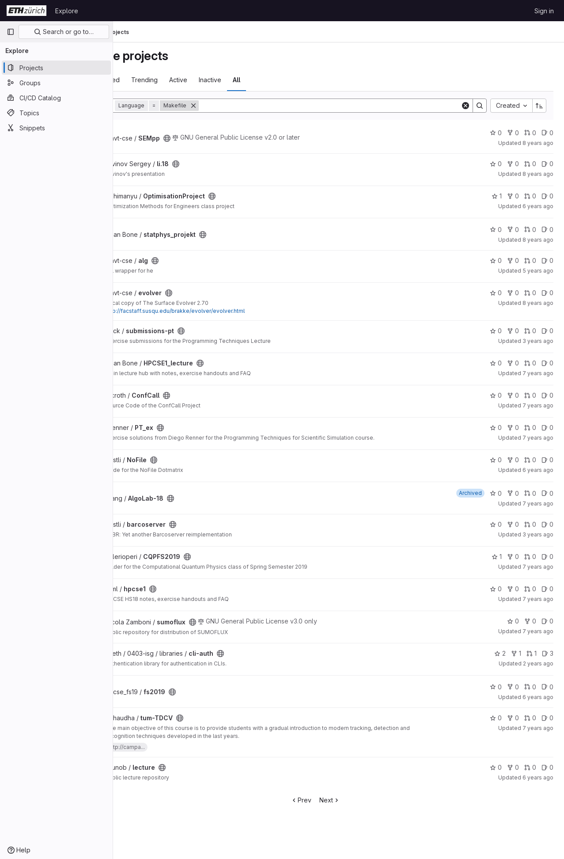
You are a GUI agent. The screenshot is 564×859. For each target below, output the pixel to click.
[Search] (353, 105)
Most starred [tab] (147, 80)
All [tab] (283, 80)
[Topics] (56, 113)
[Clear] (465, 105)
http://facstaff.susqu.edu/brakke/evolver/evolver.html (221, 311)
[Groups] (56, 83)
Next (353, 800)
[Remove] (240, 105)
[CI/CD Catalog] (56, 98)
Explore (66, 11)
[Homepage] (26, 11)
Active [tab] (225, 80)
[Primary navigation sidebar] (11, 32)
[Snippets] (56, 128)
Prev (324, 800)
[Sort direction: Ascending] (539, 106)
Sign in (544, 11)
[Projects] (56, 68)
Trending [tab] (191, 80)
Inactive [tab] (256, 80)
